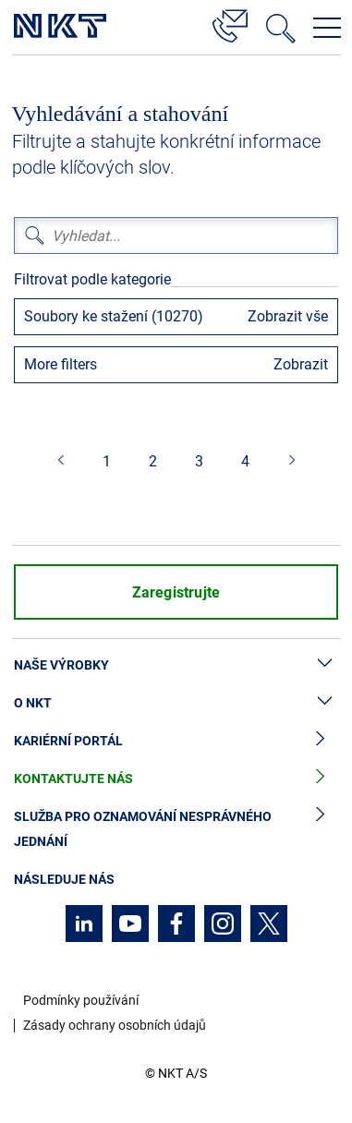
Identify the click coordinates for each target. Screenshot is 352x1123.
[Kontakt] (230, 23)
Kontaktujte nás (176, 779)
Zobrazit (300, 364)
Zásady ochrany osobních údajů (114, 1025)
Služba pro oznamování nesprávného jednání (176, 829)
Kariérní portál (176, 741)
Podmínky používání (81, 1000)
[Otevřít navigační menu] (327, 27)
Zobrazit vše (288, 316)
